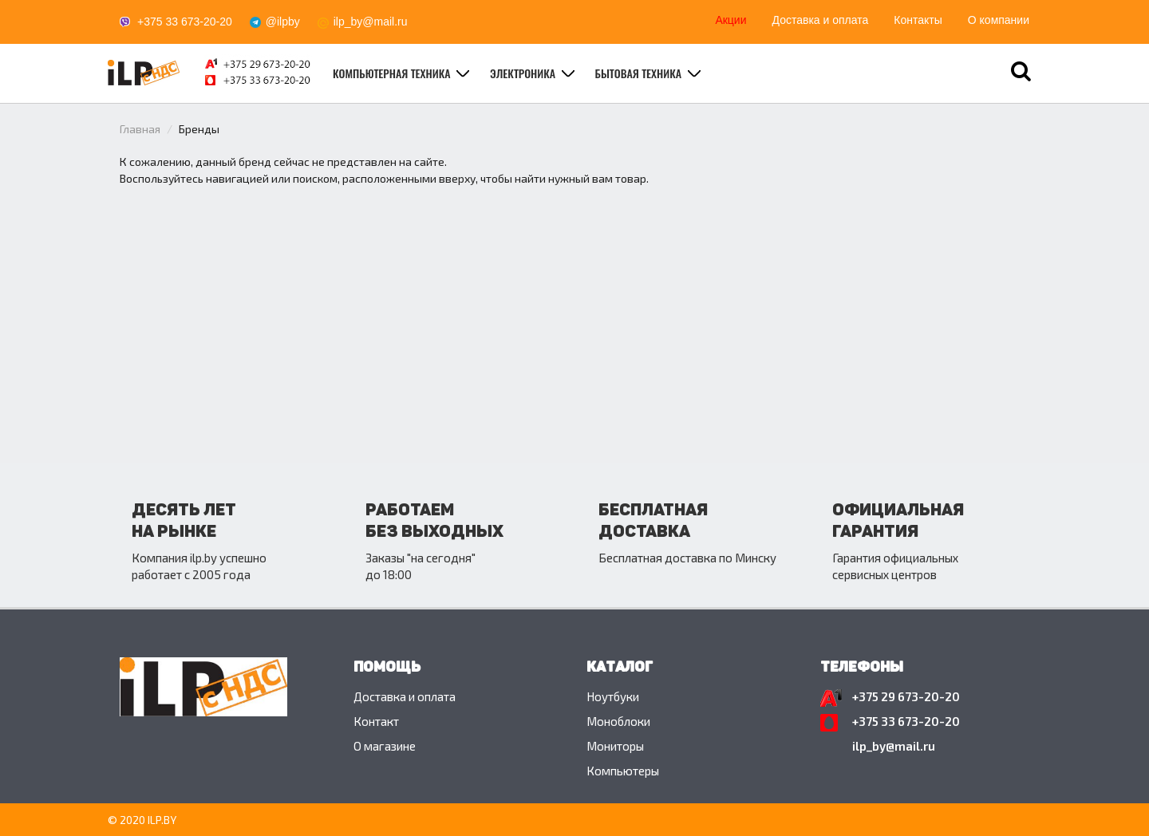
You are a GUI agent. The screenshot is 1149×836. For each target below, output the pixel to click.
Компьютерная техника (393, 73)
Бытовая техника (640, 73)
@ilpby (283, 21)
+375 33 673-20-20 (184, 21)
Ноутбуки (612, 696)
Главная (140, 129)
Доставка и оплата (820, 20)
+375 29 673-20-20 (906, 696)
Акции (730, 20)
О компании (998, 20)
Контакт (376, 721)
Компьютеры (622, 770)
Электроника (524, 73)
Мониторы (615, 746)
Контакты (918, 20)
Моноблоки (618, 721)
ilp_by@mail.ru (371, 21)
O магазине (384, 746)
